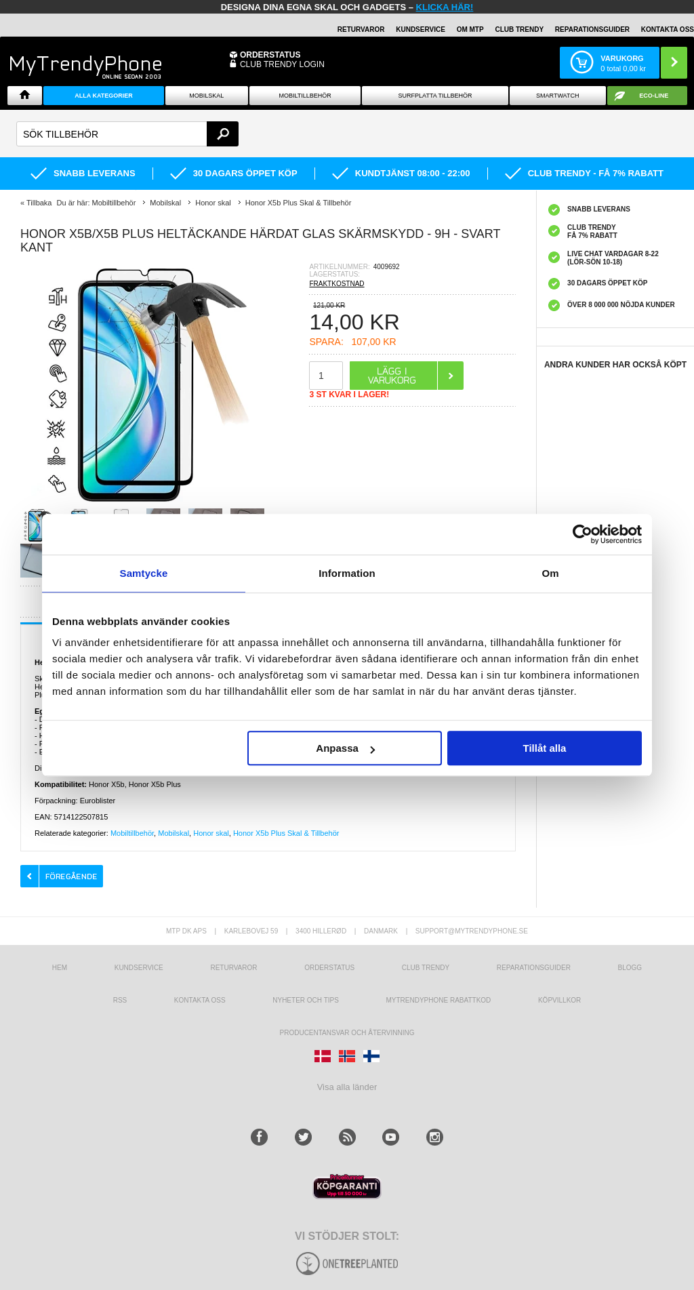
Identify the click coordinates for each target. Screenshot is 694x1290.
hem (59, 967)
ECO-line (653, 95)
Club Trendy (519, 29)
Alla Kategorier (104, 95)
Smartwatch (557, 95)
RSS (120, 1000)
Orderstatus (329, 967)
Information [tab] (347, 573)
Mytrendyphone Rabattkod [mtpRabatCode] (438, 1000)
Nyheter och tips (305, 1000)
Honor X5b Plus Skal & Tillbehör (286, 833)
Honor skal (211, 833)
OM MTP (470, 29)
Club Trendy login (282, 64)
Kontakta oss (200, 1000)
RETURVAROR (361, 29)
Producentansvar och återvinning (347, 1032)
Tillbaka (39, 203)
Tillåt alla (544, 748)
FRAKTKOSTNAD (336, 283)
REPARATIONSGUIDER (592, 29)
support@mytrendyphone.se (471, 931)
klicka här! (445, 7)
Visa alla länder (347, 1087)
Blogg (630, 967)
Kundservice (139, 967)
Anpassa (345, 748)
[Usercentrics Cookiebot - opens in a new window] (582, 534)
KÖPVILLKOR (559, 1000)
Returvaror (233, 967)
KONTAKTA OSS (667, 29)
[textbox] (127, 133)
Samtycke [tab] (144, 573)
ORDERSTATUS (270, 55)
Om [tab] (550, 573)
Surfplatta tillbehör (435, 95)
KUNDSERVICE (420, 29)
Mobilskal (206, 95)
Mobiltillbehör (305, 95)
